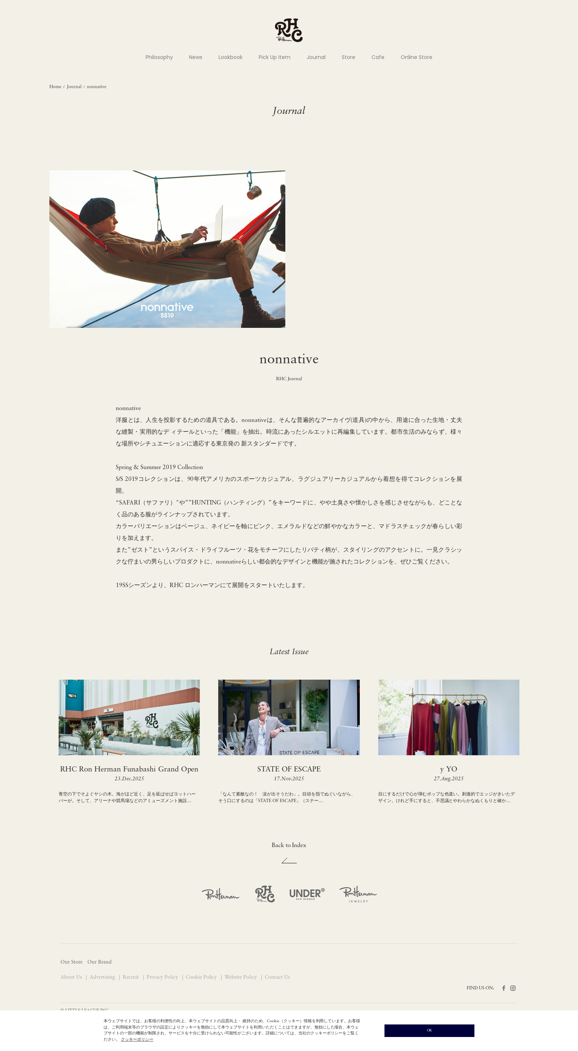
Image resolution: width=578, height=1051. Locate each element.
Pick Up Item (274, 57)
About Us (71, 977)
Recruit (131, 977)
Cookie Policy (202, 977)
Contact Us (277, 977)
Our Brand (99, 962)
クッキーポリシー (137, 1040)
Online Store (416, 57)
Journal (316, 57)
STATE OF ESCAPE (289, 769)
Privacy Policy (163, 977)
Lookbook (231, 57)
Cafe (378, 57)
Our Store (71, 962)
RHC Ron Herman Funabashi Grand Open (129, 769)
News (195, 57)
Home (55, 87)
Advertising (103, 977)
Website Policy (241, 977)
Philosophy (159, 57)
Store (348, 57)
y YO (448, 769)
